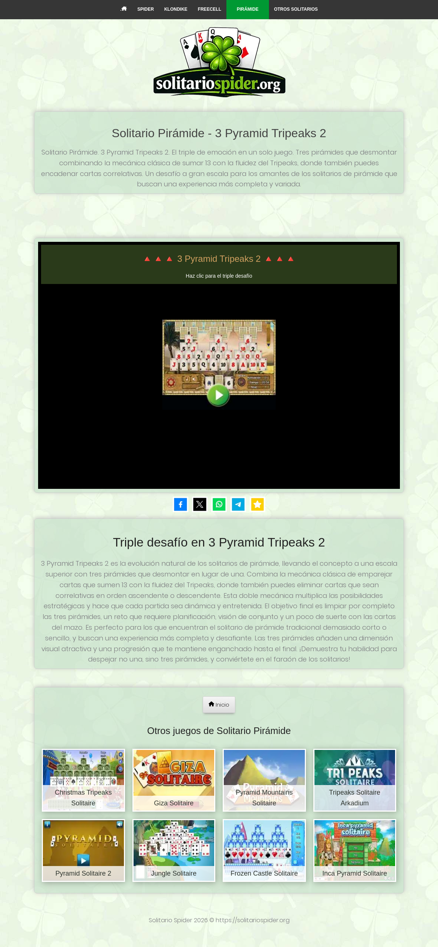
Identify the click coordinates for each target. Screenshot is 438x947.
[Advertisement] (219, 214)
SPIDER (145, 9)
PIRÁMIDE (248, 9)
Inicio (219, 704)
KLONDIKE (176, 9)
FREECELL (209, 9)
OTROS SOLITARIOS (296, 9)
